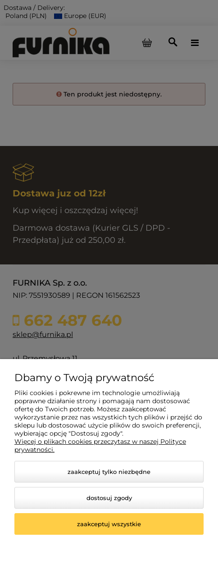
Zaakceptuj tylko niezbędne (109, 471)
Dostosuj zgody (109, 497)
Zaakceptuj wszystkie (109, 524)
